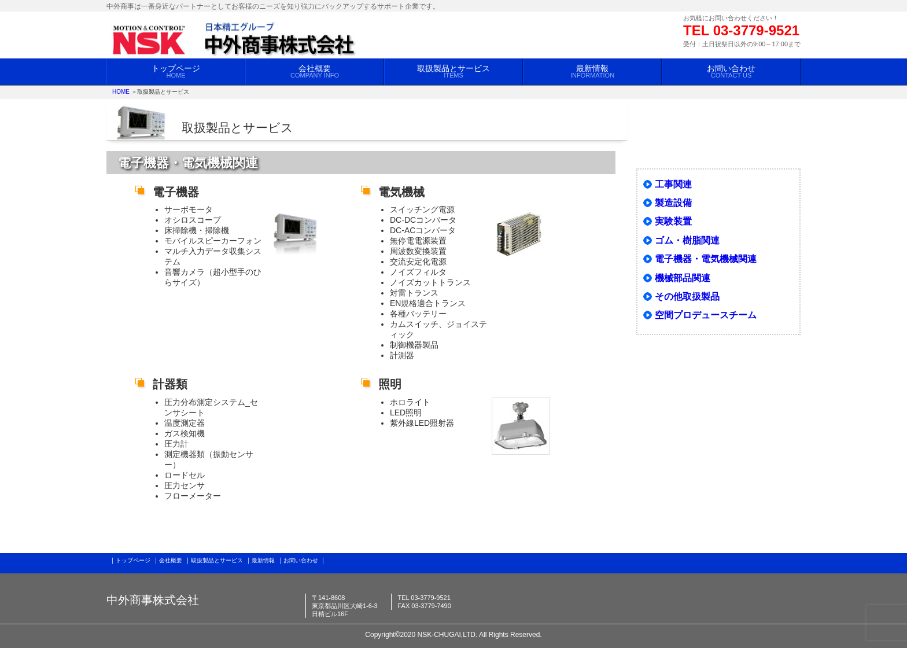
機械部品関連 (682, 278)
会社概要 (314, 71)
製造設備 (673, 203)
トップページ (176, 71)
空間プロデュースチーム (706, 315)
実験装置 (673, 221)
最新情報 (592, 71)
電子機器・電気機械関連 (706, 259)
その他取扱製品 (687, 296)
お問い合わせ (731, 71)
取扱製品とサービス (453, 71)
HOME (121, 92)
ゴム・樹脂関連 (687, 240)
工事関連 (673, 184)
